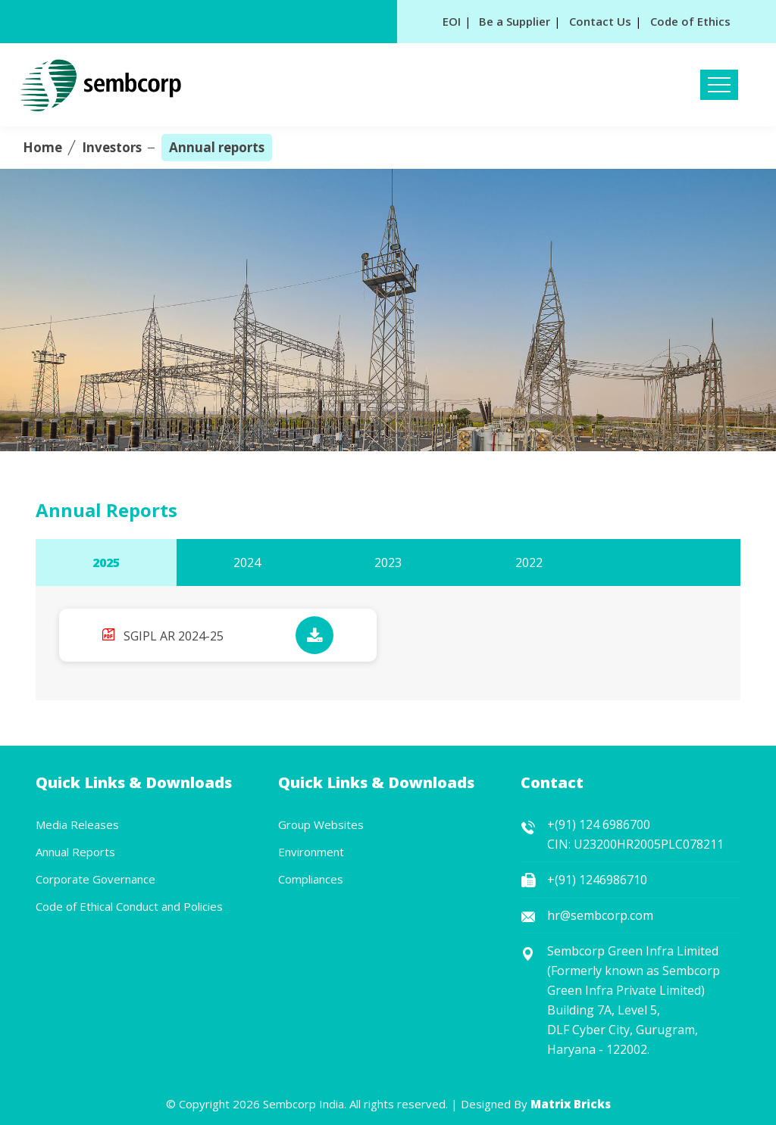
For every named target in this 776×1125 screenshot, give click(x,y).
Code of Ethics (690, 21)
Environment (311, 851)
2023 (388, 562)
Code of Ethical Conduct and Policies (129, 906)
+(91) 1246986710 (597, 879)
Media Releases (77, 824)
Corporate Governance (95, 879)
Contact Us (600, 21)
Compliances (310, 879)
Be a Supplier (514, 21)
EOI (452, 21)
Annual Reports (75, 851)
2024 (247, 562)
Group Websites (321, 824)
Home (42, 147)
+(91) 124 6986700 (598, 824)
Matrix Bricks (570, 1103)
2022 (529, 562)
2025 (106, 562)
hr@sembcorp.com (600, 915)
